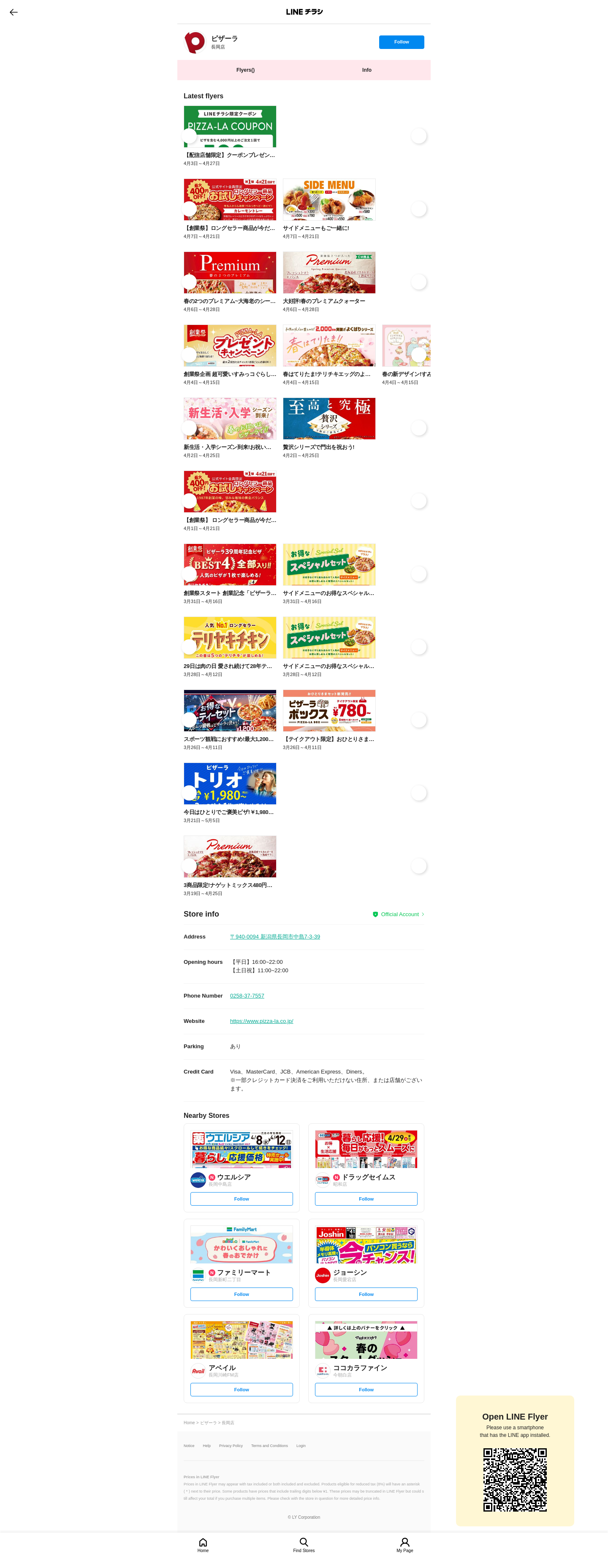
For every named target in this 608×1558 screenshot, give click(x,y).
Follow (401, 44)
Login (301, 1446)
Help (207, 1446)
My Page (404, 1550)
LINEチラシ (304, 11)
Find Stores (304, 1550)
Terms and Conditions (269, 1446)
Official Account (400, 914)
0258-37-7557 (247, 996)
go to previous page (13, 12)
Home (203, 1550)
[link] (195, 42)
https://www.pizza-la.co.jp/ (261, 1021)
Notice (189, 1446)
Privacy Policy (231, 1446)
